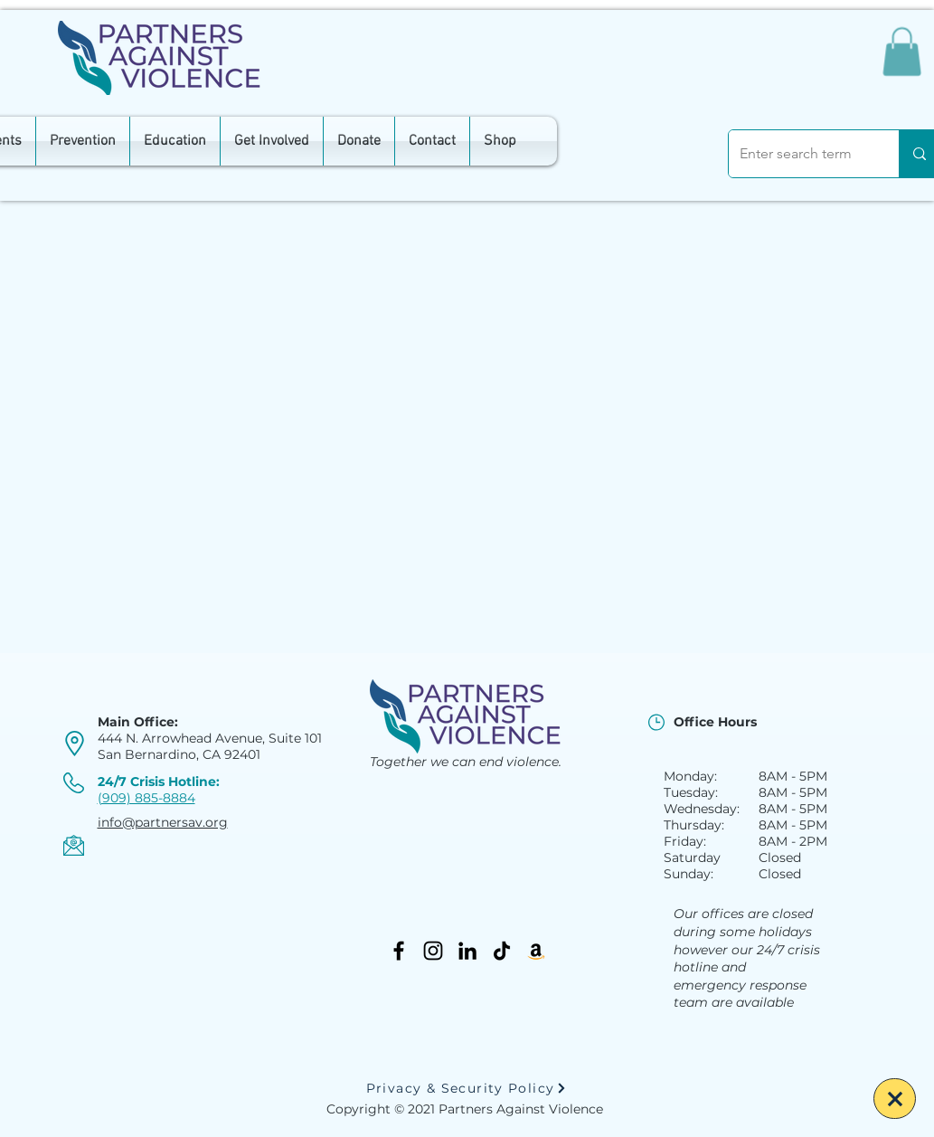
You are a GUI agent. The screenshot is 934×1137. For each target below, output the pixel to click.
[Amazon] (536, 950)
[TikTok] (501, 950)
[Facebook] (398, 950)
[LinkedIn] (467, 950)
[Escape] (894, 1098)
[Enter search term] (800, 153)
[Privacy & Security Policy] (466, 1088)
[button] (902, 51)
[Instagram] (433, 950)
